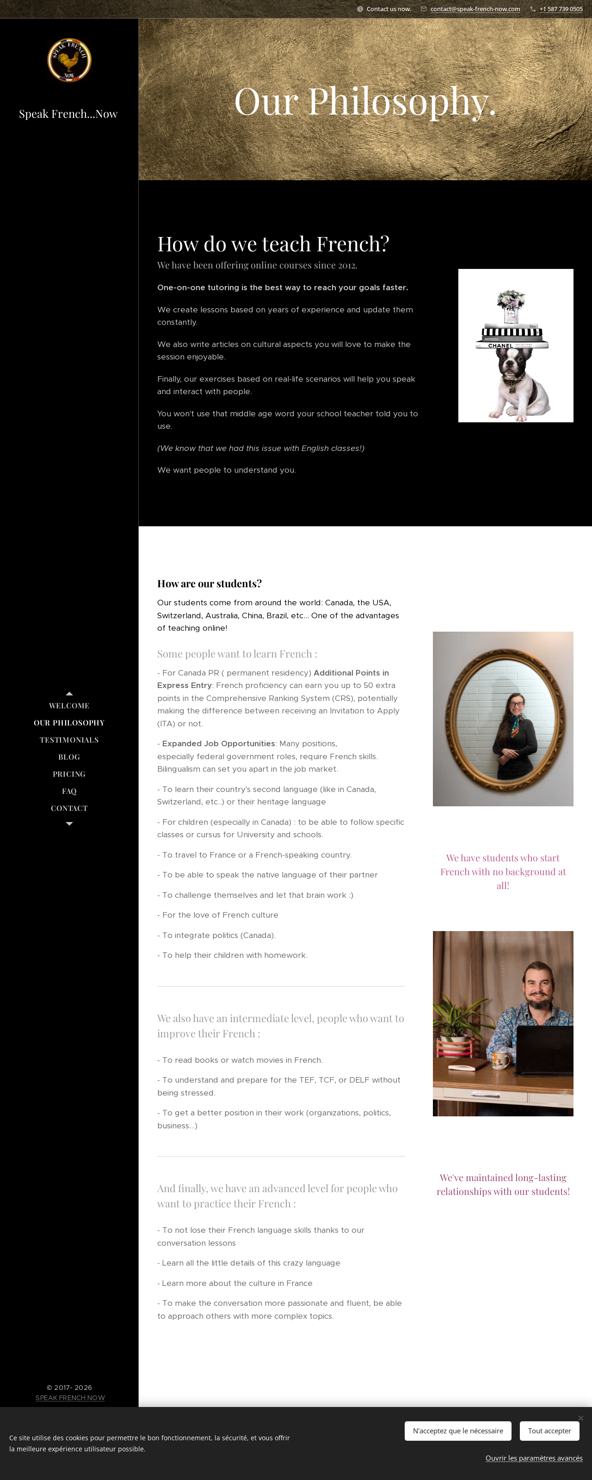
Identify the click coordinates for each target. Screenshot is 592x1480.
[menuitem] (69, 705)
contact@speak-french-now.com (475, 9)
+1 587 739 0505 (561, 9)
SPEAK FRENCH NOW (70, 1398)
